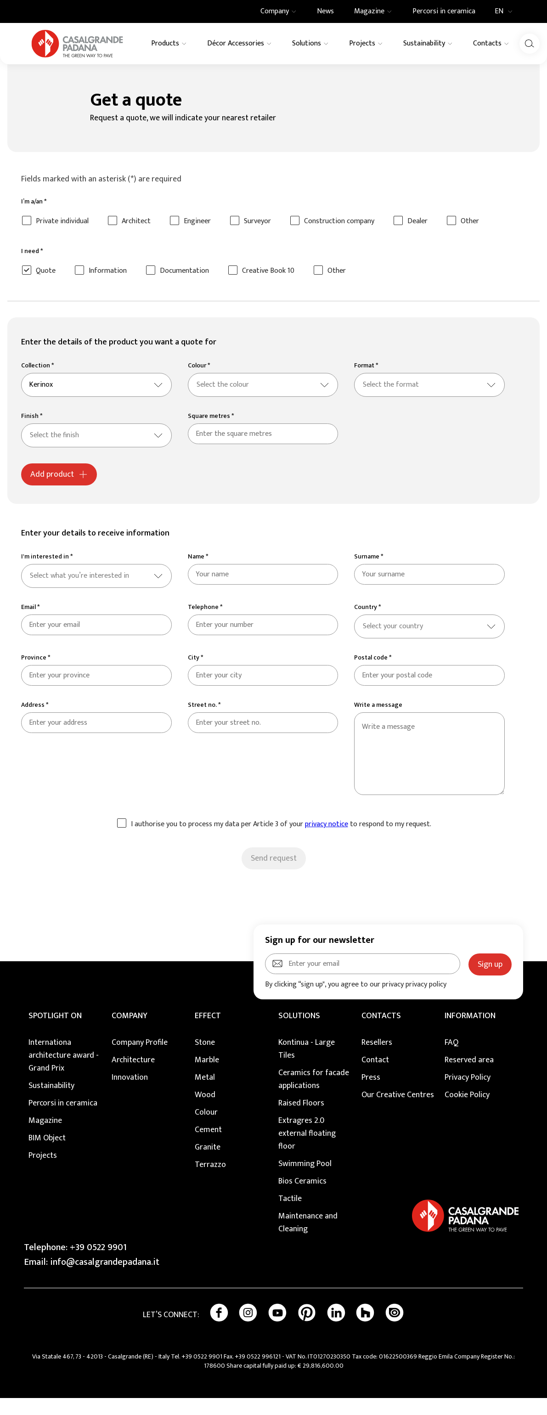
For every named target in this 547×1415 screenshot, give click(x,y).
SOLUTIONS (299, 1032)
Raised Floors (301, 1120)
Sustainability (51, 1102)
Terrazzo (210, 1181)
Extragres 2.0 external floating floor (307, 1150)
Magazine (45, 1137)
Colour (206, 1129)
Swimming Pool (305, 1180)
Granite (207, 1164)
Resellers (376, 1059)
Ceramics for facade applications (313, 1096)
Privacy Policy (468, 1094)
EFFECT (208, 1032)
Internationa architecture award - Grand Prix (63, 1072)
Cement (208, 1146)
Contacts (58, 73)
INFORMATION (470, 1032)
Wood (205, 1111)
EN (506, 11)
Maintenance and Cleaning (308, 1239)
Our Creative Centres (397, 1111)
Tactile (290, 1215)
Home (29, 73)
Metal (205, 1094)
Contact (375, 1077)
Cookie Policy (467, 1111)
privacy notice (326, 841)
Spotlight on (55, 1032)
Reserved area (469, 1077)
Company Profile (140, 1059)
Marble (207, 1077)
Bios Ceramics (302, 1198)
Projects (42, 1172)
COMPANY (129, 1032)
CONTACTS (381, 1032)
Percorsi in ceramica (62, 1120)
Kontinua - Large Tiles (306, 1066)
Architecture (133, 1077)
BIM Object (47, 1155)
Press (370, 1094)
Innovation (130, 1094)
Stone (205, 1059)
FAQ (451, 1059)
